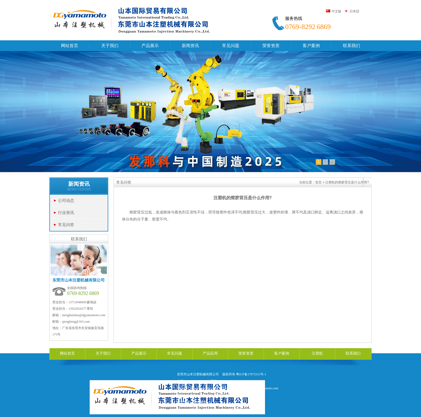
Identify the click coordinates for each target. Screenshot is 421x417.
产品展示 (138, 353)
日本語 (351, 11)
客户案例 (281, 353)
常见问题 (174, 353)
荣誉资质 (245, 353)
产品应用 (210, 353)
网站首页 (67, 353)
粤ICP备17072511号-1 (251, 374)
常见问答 (66, 224)
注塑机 (317, 353)
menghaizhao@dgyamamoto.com (83, 315)
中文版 (333, 11)
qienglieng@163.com (76, 321)
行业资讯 (66, 212)
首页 (318, 182)
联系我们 (353, 353)
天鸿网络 (199, 402)
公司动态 (66, 200)
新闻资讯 (79, 184)
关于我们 (103, 353)
